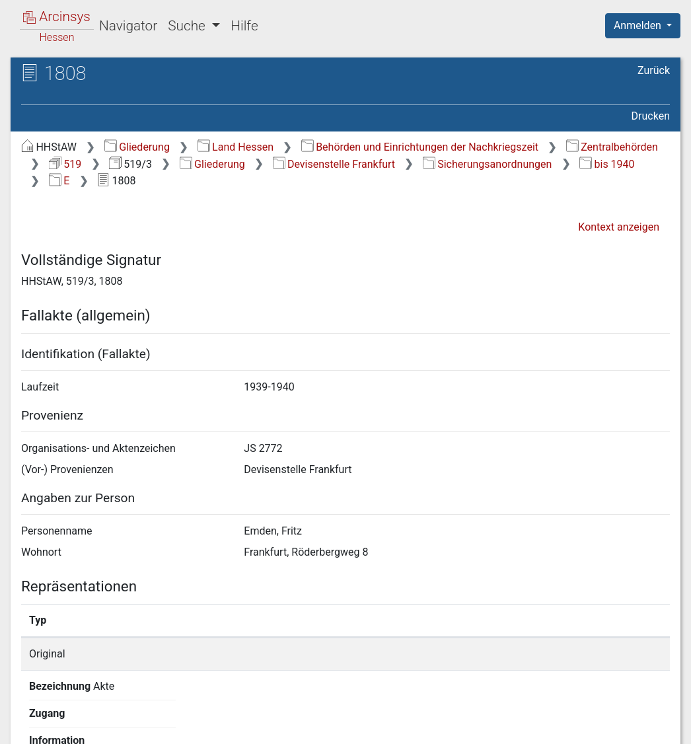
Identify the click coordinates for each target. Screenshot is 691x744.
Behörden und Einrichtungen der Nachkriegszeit (419, 147)
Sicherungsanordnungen (487, 164)
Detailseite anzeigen (528, 654)
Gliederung (137, 147)
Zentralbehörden (612, 147)
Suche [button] (188, 26)
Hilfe (244, 26)
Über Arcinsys (350, 726)
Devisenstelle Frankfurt (334, 164)
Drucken (651, 116)
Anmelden (639, 25)
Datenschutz (448, 726)
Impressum (647, 726)
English (30, 716)
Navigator (128, 26)
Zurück (653, 70)
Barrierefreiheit (549, 726)
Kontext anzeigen (618, 227)
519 (65, 164)
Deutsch (79, 716)
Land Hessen (235, 147)
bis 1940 (606, 164)
